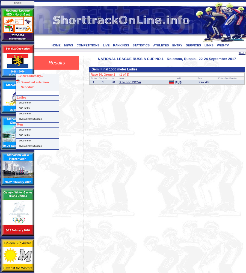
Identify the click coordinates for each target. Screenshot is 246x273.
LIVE (106, 45)
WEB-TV (223, 45)
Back (242, 53)
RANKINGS (121, 45)
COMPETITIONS (87, 45)
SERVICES (193, 45)
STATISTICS (141, 45)
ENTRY (177, 45)
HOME (56, 45)
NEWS (68, 45)
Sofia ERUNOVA (130, 82)
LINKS (209, 45)
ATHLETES (161, 45)
